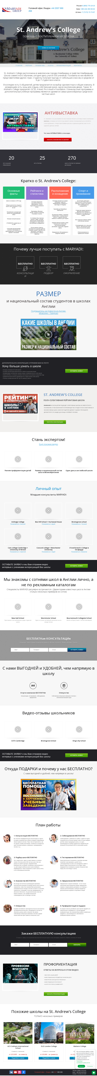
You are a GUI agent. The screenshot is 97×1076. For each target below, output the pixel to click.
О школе (18, 65)
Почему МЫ (35, 65)
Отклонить (89, 1065)
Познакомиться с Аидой (48, 552)
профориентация (55, 65)
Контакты (67, 65)
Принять (80, 1065)
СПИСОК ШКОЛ (78, 65)
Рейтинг (26, 65)
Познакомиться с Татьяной (79, 524)
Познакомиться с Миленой (17, 524)
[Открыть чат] (93, 1072)
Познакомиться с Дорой (48, 524)
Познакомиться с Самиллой (18, 552)
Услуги (44, 65)
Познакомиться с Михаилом (79, 552)
